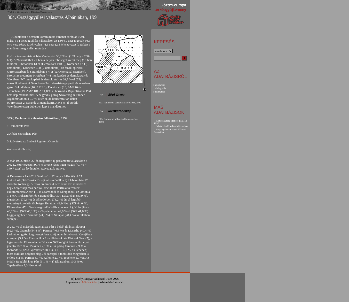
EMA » (12, 12)
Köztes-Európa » (41, 12)
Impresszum (73, 282)
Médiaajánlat (89, 282)
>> (101, 111)
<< (101, 94)
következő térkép (119, 111)
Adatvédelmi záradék (111, 282)
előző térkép (115, 94)
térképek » (23, 12)
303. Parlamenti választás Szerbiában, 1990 (120, 102)
